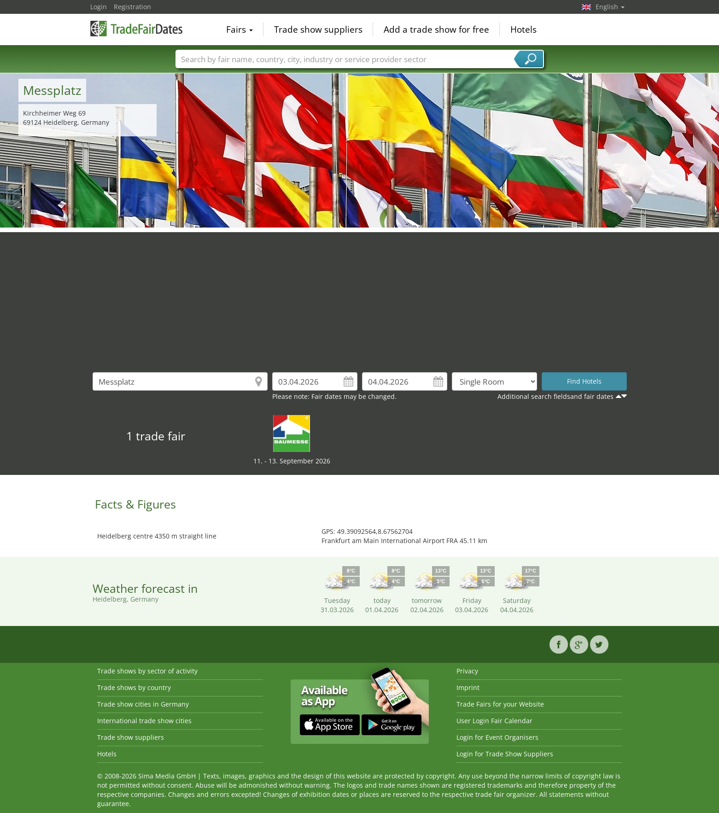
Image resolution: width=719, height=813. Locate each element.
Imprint (467, 687)
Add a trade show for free (436, 29)
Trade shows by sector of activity (147, 671)
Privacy (467, 671)
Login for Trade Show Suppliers (504, 753)
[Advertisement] (359, 296)
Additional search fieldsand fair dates (555, 396)
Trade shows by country (134, 687)
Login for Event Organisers (497, 737)
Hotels (523, 29)
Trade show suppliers (318, 29)
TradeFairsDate (136, 28)
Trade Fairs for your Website (500, 704)
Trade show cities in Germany (143, 704)
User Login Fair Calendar (494, 720)
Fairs (239, 29)
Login (98, 6)
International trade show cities (144, 720)
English (610, 6)
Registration (132, 6)
